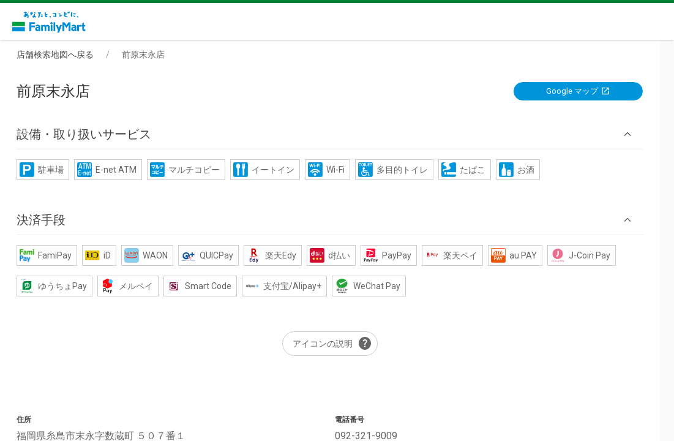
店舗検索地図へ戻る (62, 54)
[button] (337, 134)
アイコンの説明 (340, 344)
